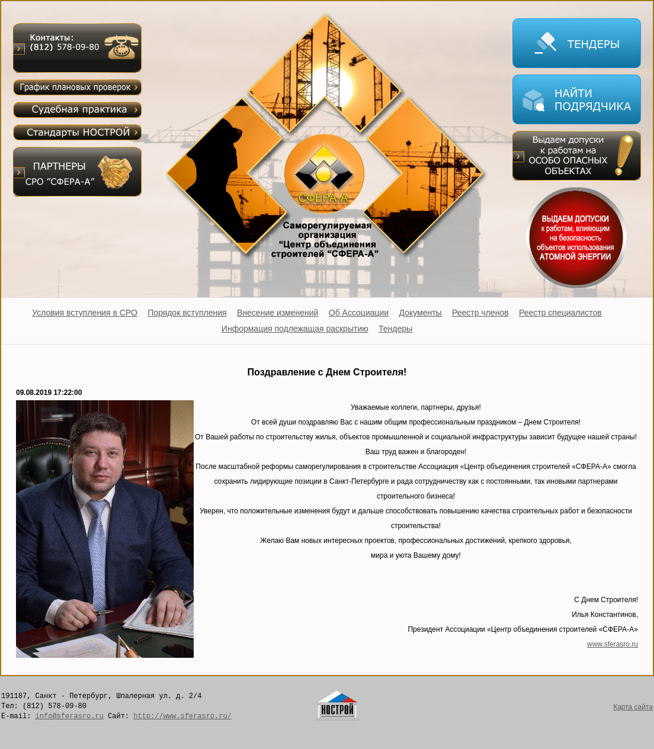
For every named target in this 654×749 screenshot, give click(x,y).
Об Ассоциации (359, 312)
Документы (420, 312)
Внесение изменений (277, 312)
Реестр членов (480, 312)
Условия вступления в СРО (84, 312)
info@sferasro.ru (70, 716)
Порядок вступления (187, 312)
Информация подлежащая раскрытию (295, 328)
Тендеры (395, 328)
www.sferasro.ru (612, 644)
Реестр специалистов (560, 312)
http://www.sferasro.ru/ (182, 716)
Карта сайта (633, 707)
